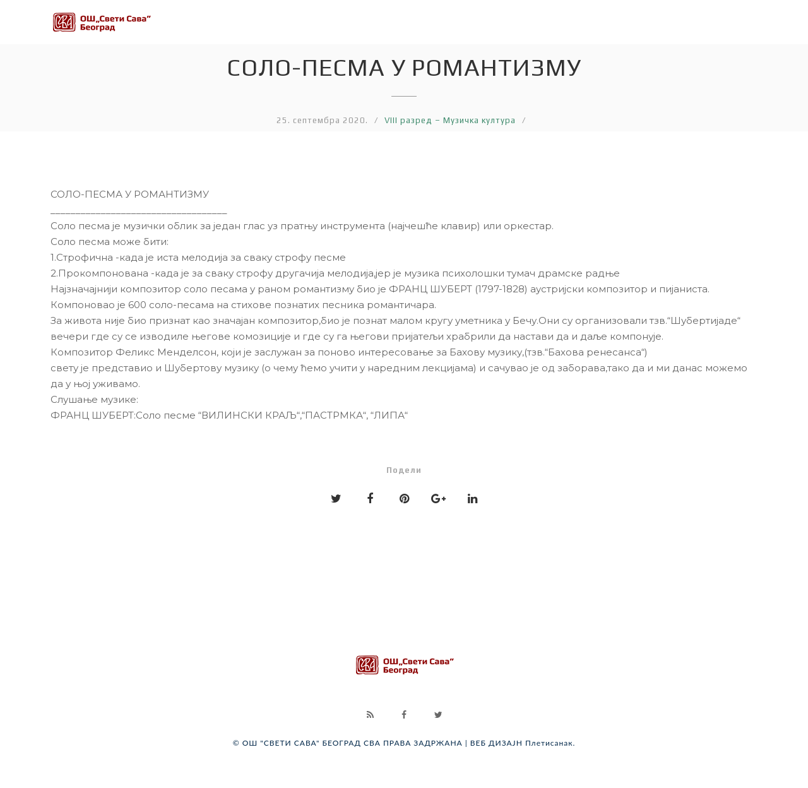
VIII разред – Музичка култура (450, 120)
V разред (458, 22)
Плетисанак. (550, 743)
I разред (117, 15)
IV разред (372, 19)
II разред (199, 16)
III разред (285, 17)
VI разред (543, 25)
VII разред (632, 29)
